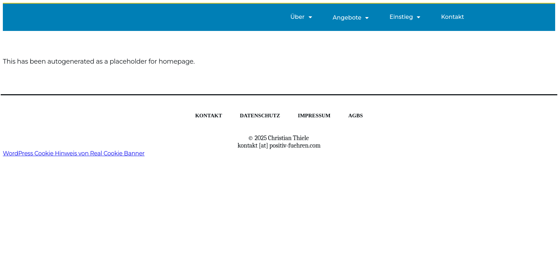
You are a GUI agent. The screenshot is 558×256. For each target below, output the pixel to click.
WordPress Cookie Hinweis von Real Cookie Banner (73, 153)
